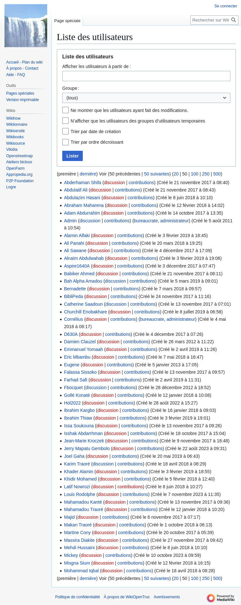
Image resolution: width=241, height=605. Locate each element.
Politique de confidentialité (77, 597)
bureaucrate (146, 220)
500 (216, 173)
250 (206, 173)
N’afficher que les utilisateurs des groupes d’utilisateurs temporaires (138, 121)
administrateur (174, 220)
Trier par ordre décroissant (97, 142)
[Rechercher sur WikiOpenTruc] (214, 20)
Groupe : (70, 88)
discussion (114, 182)
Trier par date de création (96, 131)
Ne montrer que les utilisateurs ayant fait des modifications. (129, 110)
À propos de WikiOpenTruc (127, 597)
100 (194, 173)
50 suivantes (156, 173)
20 (176, 173)
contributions (141, 182)
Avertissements (167, 597)
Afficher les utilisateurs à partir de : (96, 66)
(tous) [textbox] (72, 97)
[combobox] (146, 76)
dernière (88, 173)
